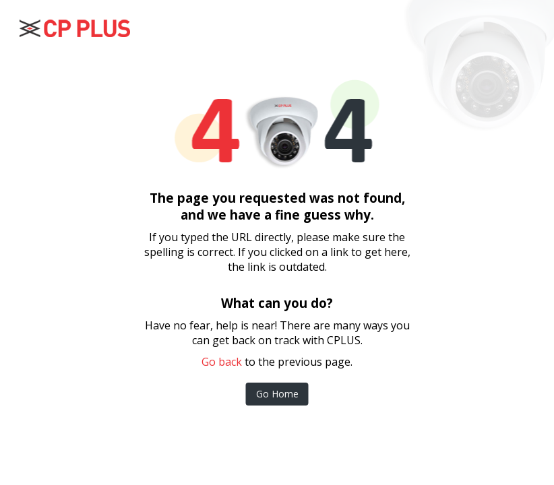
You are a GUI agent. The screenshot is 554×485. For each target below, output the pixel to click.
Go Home (277, 393)
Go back (222, 361)
